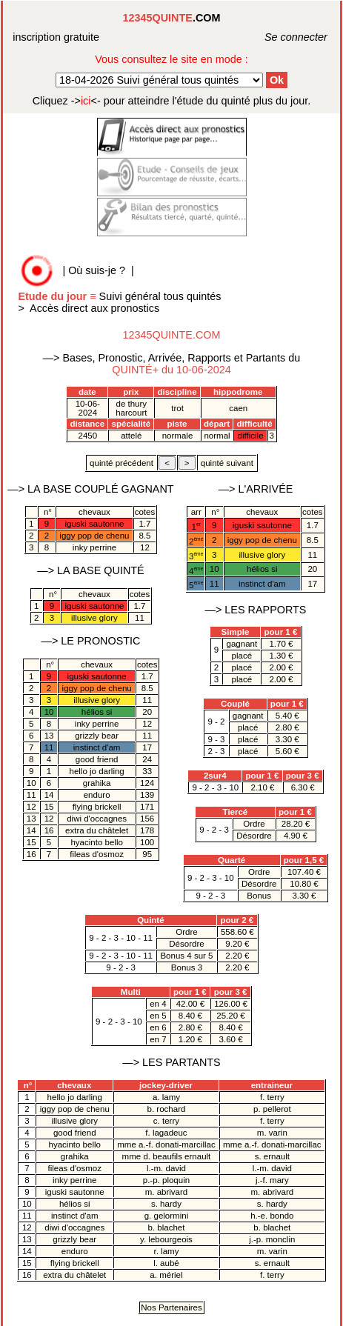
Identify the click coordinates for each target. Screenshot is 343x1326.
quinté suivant (227, 463)
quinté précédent (121, 463)
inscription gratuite (56, 37)
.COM (172, 18)
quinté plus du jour (172, 101)
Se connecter (279, 37)
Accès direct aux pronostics (94, 308)
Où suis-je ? (96, 270)
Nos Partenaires (171, 1307)
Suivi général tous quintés (121, 296)
